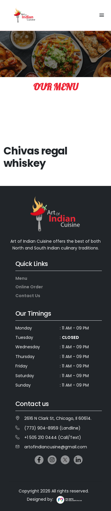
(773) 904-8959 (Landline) (48, 428)
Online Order (29, 287)
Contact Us (27, 296)
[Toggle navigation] (102, 15)
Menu (21, 278)
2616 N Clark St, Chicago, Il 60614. (53, 418)
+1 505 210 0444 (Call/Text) (48, 437)
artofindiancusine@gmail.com (51, 447)
